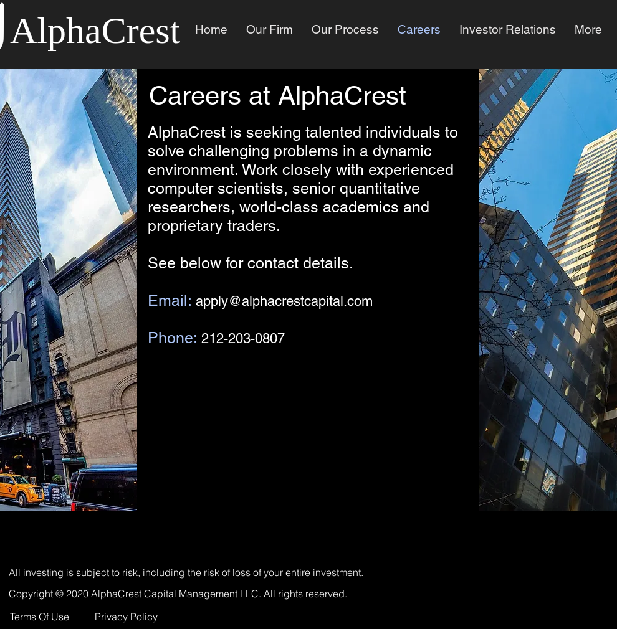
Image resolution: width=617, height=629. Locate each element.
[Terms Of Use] (40, 616)
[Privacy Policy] (127, 616)
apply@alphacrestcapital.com (284, 301)
